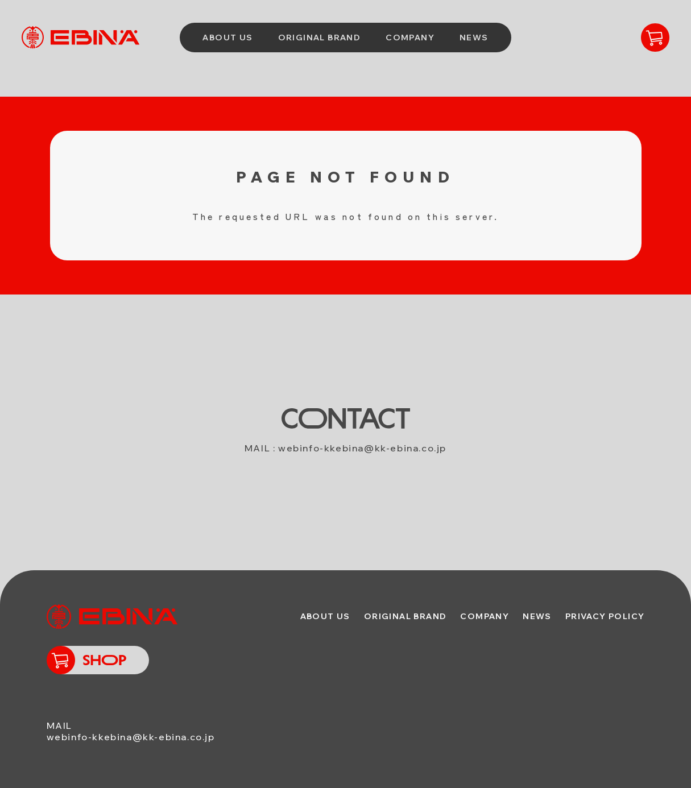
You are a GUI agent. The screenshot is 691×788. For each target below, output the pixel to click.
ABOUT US (227, 37)
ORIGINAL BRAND (319, 37)
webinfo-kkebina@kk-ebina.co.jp (362, 448)
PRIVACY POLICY (605, 616)
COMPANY (410, 37)
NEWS (474, 37)
